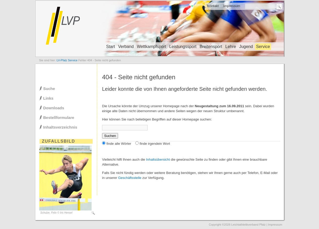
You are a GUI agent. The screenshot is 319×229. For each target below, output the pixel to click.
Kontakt (213, 6)
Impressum (231, 6)
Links (48, 98)
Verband (126, 46)
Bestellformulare (58, 117)
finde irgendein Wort (155, 144)
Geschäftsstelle (129, 178)
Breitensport (211, 46)
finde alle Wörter (119, 144)
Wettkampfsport (151, 46)
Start (110, 46)
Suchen (110, 136)
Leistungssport (183, 46)
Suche (49, 88)
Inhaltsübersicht (158, 159)
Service (263, 46)
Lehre (230, 46)
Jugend (246, 46)
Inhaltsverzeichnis (60, 127)
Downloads (53, 108)
